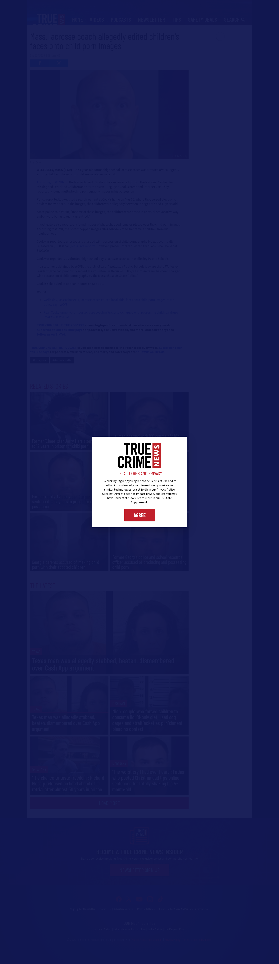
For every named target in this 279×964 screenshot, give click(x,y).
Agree (140, 515)
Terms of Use (158, 481)
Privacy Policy (165, 490)
